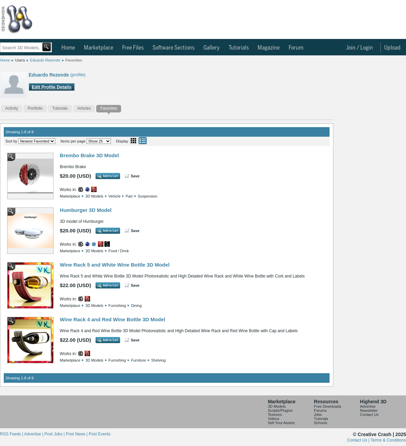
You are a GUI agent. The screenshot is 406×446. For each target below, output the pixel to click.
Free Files (133, 48)
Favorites (74, 60)
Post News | (77, 434)
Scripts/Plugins (280, 410)
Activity (11, 108)
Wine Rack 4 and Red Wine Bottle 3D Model (112, 319)
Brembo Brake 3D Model (89, 155)
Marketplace (98, 48)
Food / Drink (118, 251)
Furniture (138, 360)
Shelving (158, 360)
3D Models (94, 196)
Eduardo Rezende (45, 60)
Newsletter (369, 410)
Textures (275, 415)
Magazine (269, 48)
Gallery (211, 48)
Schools (320, 423)
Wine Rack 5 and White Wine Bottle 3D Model (114, 264)
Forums (320, 410)
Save (135, 176)
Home (68, 48)
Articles (84, 108)
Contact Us (369, 415)
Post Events (100, 434)
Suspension (148, 196)
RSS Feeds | (12, 434)
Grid (133, 140)
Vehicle (114, 196)
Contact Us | (359, 440)
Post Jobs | (55, 434)
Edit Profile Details (52, 87)
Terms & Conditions (388, 440)
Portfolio (35, 108)
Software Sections (173, 48)
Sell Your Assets (281, 423)
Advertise (368, 406)
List (143, 140)
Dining (136, 305)
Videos (273, 419)
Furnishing (117, 305)
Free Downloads (327, 406)
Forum (296, 48)
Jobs (318, 415)
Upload (392, 48)
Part (129, 196)
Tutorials (239, 48)
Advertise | (34, 434)
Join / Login (359, 48)
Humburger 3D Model (86, 210)
